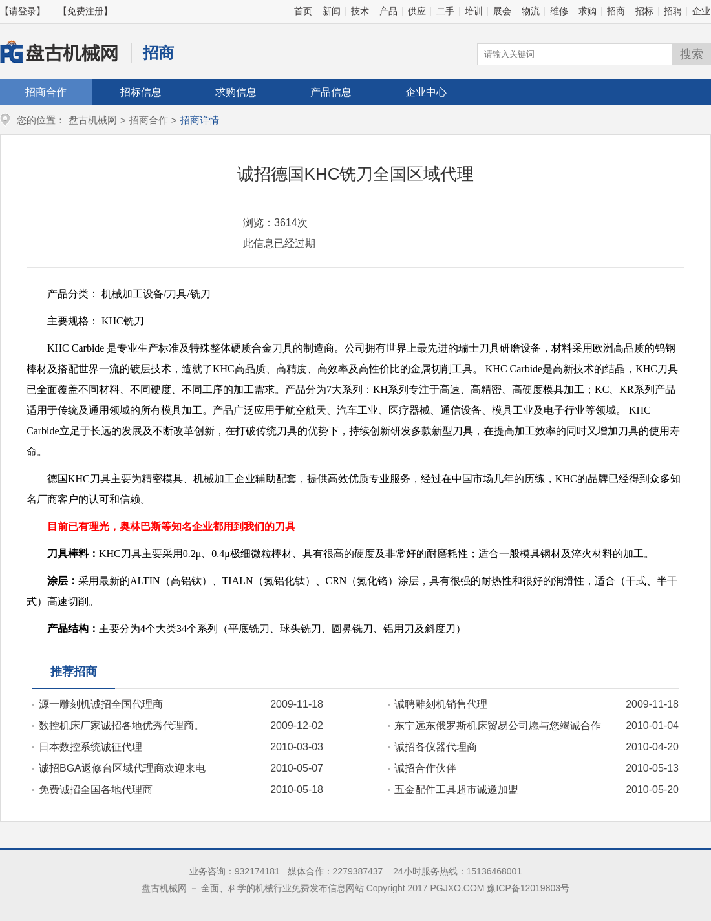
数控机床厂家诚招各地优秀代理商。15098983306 (118, 726)
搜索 (691, 54)
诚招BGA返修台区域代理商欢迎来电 (122, 768)
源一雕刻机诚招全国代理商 (101, 704)
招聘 (673, 11)
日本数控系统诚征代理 (90, 746)
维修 (559, 11)
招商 (616, 11)
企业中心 (426, 92)
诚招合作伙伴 (425, 768)
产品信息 (331, 92)
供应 (417, 11)
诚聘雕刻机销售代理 (440, 704)
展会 (502, 11)
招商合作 (46, 92)
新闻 (332, 11)
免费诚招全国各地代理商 (96, 789)
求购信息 (236, 92)
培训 (474, 11)
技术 (360, 11)
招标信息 (141, 92)
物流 (531, 11)
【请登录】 (22, 11)
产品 (388, 11)
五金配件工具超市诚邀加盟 (456, 789)
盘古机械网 (93, 119)
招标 (644, 11)
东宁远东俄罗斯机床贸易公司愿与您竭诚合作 (497, 725)
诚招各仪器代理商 (435, 746)
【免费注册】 (85, 11)
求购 (587, 11)
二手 (445, 11)
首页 (303, 11)
